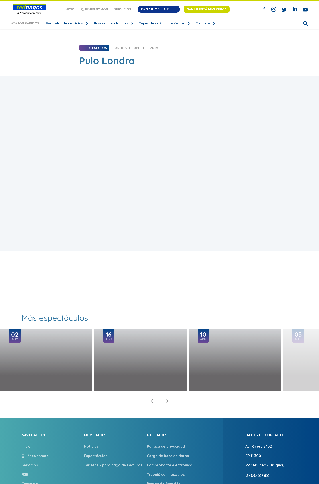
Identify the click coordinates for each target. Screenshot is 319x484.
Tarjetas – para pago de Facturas (113, 465)
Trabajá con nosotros (166, 474)
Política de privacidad (166, 446)
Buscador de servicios (65, 23)
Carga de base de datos (168, 455)
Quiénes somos (94, 9)
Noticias (91, 446)
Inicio (70, 9)
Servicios (122, 9)
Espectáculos (95, 455)
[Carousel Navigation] (160, 401)
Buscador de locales (111, 23)
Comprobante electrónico (169, 465)
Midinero (203, 23)
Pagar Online (159, 9)
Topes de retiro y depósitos (162, 23)
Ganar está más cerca (207, 9)
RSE (25, 474)
